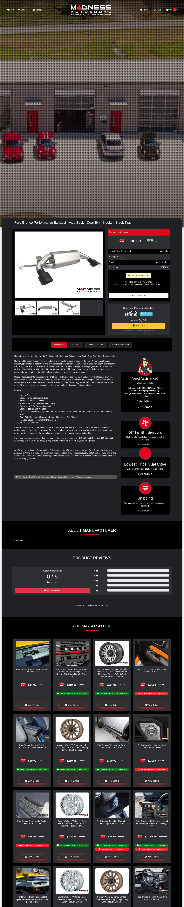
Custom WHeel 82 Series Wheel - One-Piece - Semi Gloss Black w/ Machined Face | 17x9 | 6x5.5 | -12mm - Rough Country (112, 672)
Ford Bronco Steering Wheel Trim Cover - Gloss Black (152, 898)
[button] (100, 265)
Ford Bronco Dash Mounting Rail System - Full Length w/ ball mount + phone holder (32, 899)
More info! (164, 251)
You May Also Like (96, 344)
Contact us (120, 284)
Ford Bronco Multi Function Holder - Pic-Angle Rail (32, 670)
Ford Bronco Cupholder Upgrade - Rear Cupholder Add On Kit (112, 822)
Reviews (76, 344)
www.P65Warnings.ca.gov (82, 477)
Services (23, 10)
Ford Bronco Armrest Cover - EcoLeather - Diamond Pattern (32, 746)
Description (59, 344)
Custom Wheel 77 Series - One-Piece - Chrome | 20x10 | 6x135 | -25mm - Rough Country (72, 899)
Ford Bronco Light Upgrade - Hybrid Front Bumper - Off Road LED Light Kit (152, 823)
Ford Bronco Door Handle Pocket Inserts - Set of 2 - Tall (32, 822)
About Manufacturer (121, 344)
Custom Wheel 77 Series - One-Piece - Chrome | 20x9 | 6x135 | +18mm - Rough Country (72, 823)
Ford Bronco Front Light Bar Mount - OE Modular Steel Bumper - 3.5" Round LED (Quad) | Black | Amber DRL (72, 672)
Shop (10, 10)
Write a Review (52, 590)
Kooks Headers (161, 262)
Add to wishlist (138, 295)
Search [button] (157, 10)
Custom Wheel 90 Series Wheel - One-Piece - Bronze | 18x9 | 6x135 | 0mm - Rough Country (112, 899)
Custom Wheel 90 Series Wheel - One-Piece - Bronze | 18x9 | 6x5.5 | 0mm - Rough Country (72, 747)
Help (144, 10)
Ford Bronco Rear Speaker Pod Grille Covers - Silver (152, 746)
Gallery (37, 10)
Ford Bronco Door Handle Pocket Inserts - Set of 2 (152, 670)
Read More (145, 474)
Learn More (146, 314)
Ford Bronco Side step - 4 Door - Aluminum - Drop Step (111, 746)
